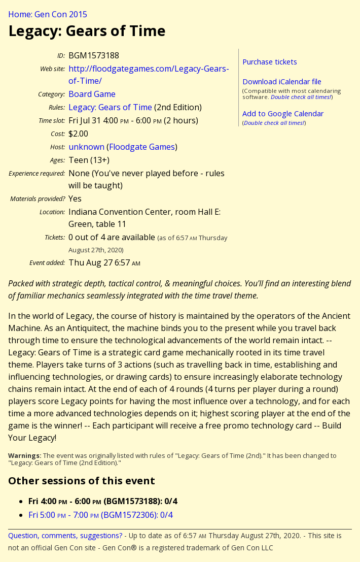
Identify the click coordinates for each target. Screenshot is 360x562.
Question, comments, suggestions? (65, 535)
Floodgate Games (142, 146)
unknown (86, 146)
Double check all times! (301, 97)
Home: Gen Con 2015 (47, 14)
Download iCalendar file (281, 81)
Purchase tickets (269, 62)
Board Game (92, 94)
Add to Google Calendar (282, 113)
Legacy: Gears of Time (110, 107)
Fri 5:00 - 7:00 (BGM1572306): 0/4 (100, 514)
